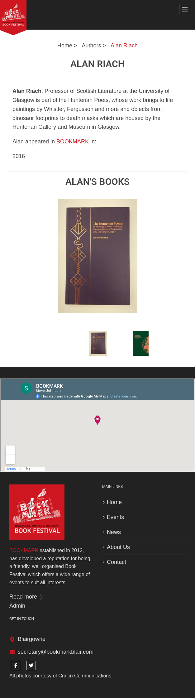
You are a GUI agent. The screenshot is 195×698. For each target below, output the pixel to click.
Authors (91, 45)
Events (115, 517)
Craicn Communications (84, 675)
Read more (26, 597)
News (114, 532)
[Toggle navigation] (184, 9)
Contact (116, 562)
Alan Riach (124, 45)
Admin (17, 606)
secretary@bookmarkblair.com (55, 652)
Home (64, 45)
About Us (118, 547)
